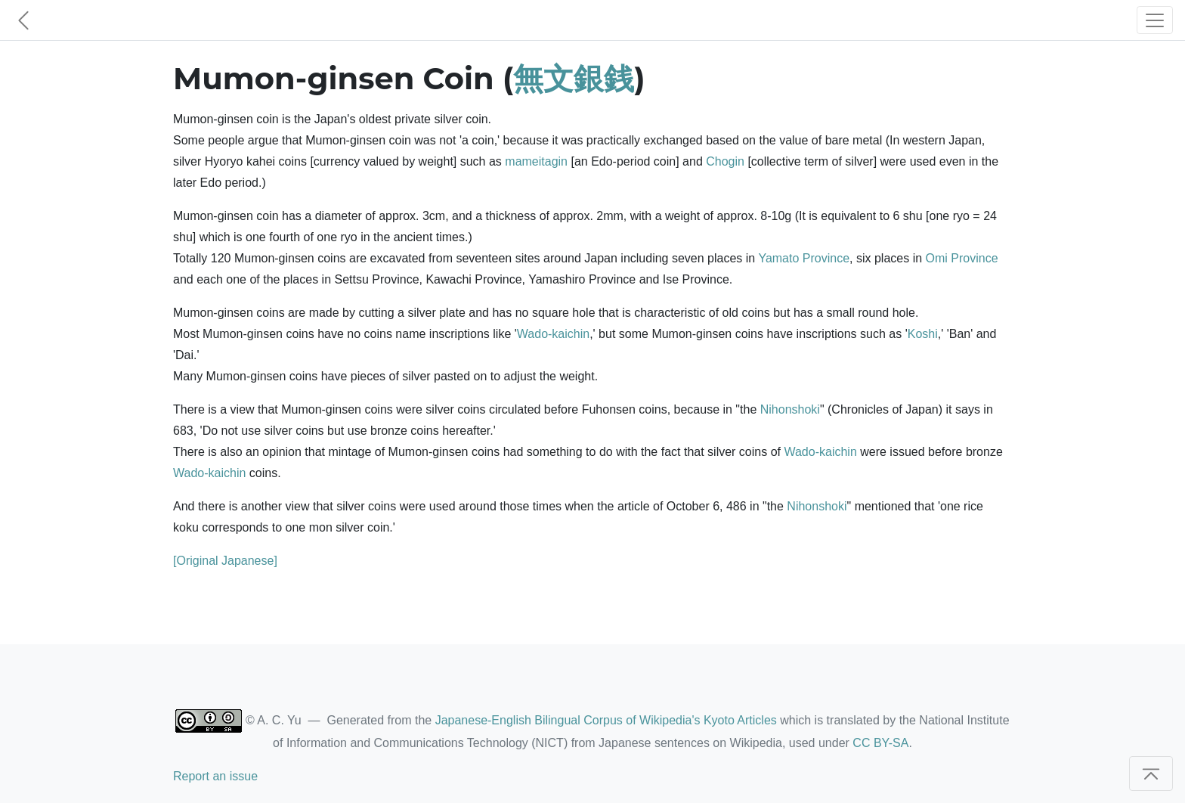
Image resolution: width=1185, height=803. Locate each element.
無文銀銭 (573, 78)
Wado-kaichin (553, 333)
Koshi (923, 333)
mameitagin (536, 161)
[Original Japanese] (225, 560)
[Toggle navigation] (1155, 20)
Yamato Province (803, 258)
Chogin (725, 161)
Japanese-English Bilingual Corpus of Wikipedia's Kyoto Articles (606, 720)
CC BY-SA (880, 742)
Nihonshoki (790, 409)
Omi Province (962, 258)
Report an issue (215, 776)
